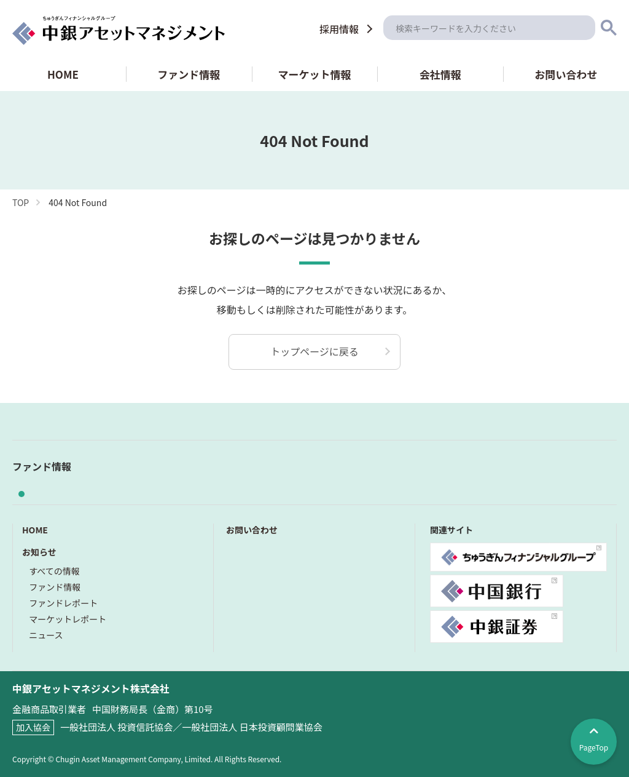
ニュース (46, 635)
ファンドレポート (63, 603)
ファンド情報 (188, 74)
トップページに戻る (314, 351)
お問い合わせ (566, 74)
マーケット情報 (314, 74)
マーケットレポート (67, 619)
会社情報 (440, 74)
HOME (63, 74)
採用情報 (339, 29)
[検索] (489, 27)
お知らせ (39, 552)
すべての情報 (54, 571)
